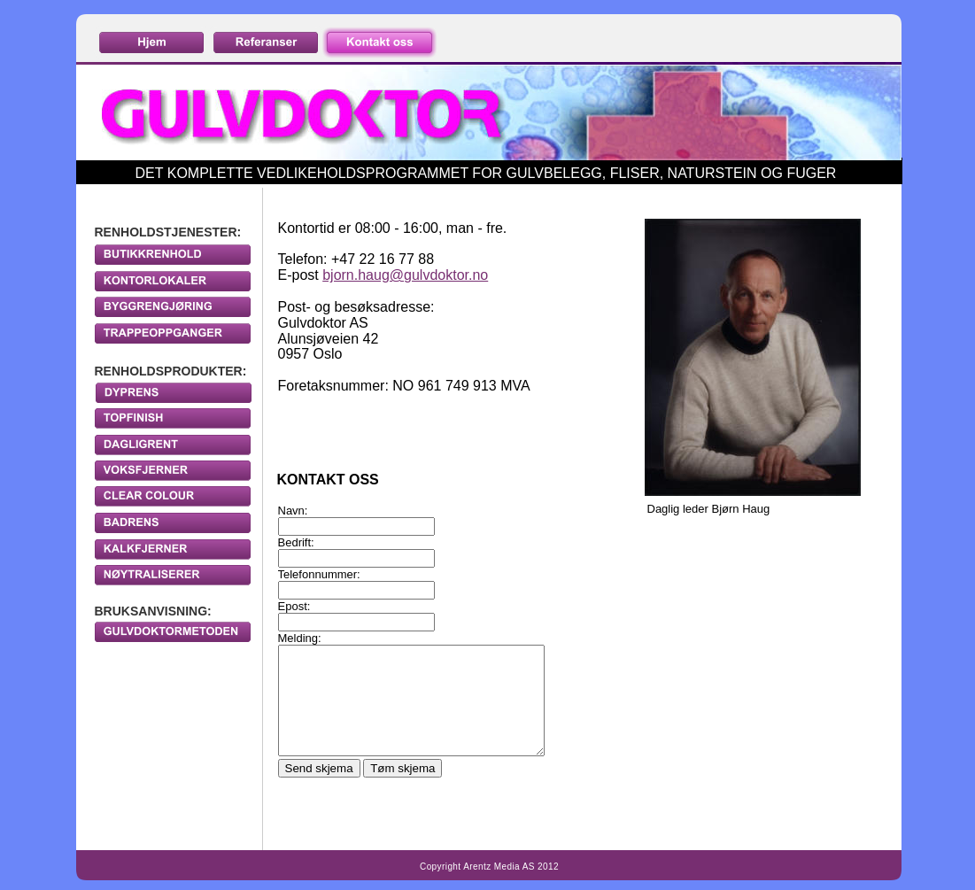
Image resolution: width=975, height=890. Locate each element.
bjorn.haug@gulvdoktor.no (405, 274)
